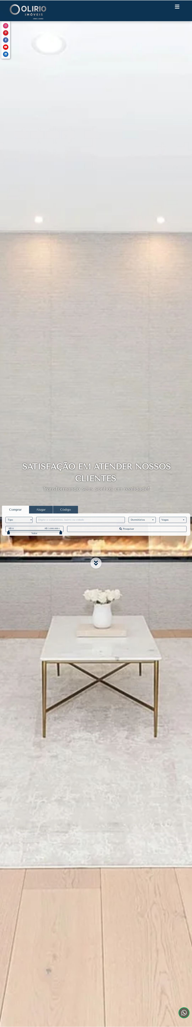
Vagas (165, 519)
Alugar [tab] (41, 509)
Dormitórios (138, 519)
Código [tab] (65, 509)
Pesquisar (126, 528)
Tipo (10, 519)
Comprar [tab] (15, 509)
